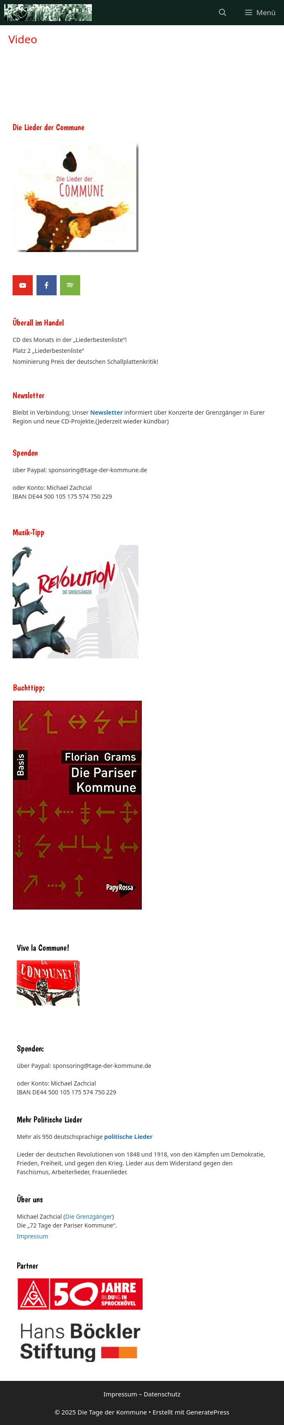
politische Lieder (128, 1137)
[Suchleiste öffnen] (223, 12)
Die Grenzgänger (88, 1216)
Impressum (32, 1236)
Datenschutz (161, 1394)
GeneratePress (207, 1412)
